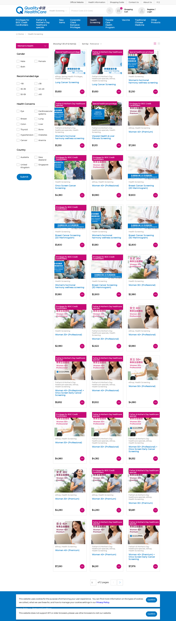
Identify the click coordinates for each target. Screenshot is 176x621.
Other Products (155, 21)
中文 (158, 2)
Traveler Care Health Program (110, 24)
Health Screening (95, 21)
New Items (62, 21)
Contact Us (134, 2)
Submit (24, 177)
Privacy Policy (102, 602)
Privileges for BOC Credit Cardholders (22, 22)
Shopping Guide (117, 2)
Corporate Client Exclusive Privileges (75, 24)
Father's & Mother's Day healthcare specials (43, 24)
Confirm (151, 600)
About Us (147, 2)
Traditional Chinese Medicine (140, 22)
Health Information (96, 2)
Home (20, 34)
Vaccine (126, 20)
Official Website (76, 2)
